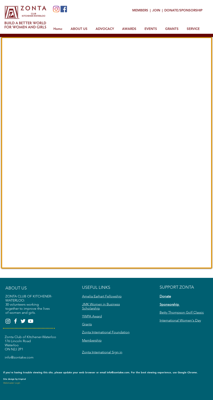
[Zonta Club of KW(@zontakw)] (8, 321)
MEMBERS (140, 10)
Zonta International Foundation (106, 332)
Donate (165, 296)
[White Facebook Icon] (15, 321)
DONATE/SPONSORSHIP (183, 10)
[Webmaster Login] (12, 383)
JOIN (156, 10)
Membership (92, 340)
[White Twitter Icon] (23, 321)
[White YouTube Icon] (30, 321)
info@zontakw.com (118, 372)
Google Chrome (187, 372)
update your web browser (79, 372)
